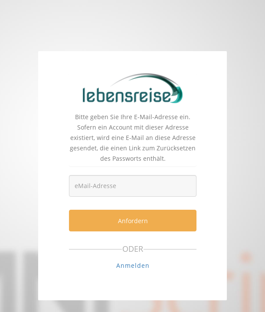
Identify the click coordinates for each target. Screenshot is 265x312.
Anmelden (133, 265)
